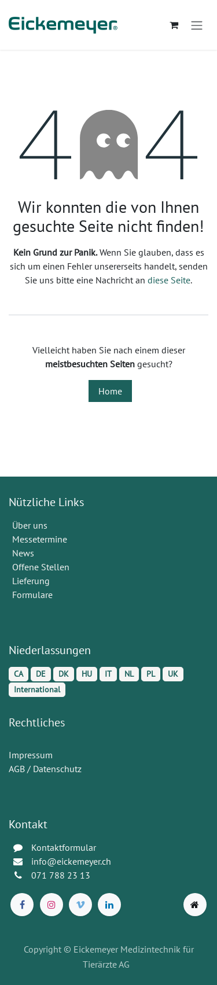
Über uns (29, 525)
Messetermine (39, 539)
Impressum (31, 755)
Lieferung (31, 580)
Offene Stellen (42, 567)
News (23, 553)
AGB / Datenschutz (45, 768)
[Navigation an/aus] (196, 25)
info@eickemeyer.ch (71, 861)
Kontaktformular (63, 847)
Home (110, 391)
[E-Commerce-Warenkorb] (173, 24)
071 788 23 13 (62, 875)
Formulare (33, 594)
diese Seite (169, 280)
